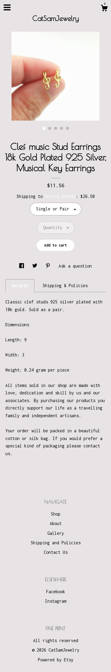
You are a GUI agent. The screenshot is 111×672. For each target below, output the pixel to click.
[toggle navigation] (7, 7)
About (56, 523)
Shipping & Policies (65, 285)
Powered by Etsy (55, 659)
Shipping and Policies (56, 542)
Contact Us (55, 552)
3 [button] (55, 128)
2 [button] (49, 128)
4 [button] (61, 128)
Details (20, 285)
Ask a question (75, 265)
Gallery (55, 533)
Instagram (55, 601)
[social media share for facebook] (22, 265)
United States (60, 196)
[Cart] (104, 8)
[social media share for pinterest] (49, 265)
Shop (55, 513)
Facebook (55, 591)
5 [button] (67, 128)
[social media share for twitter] (36, 265)
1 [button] (43, 128)
